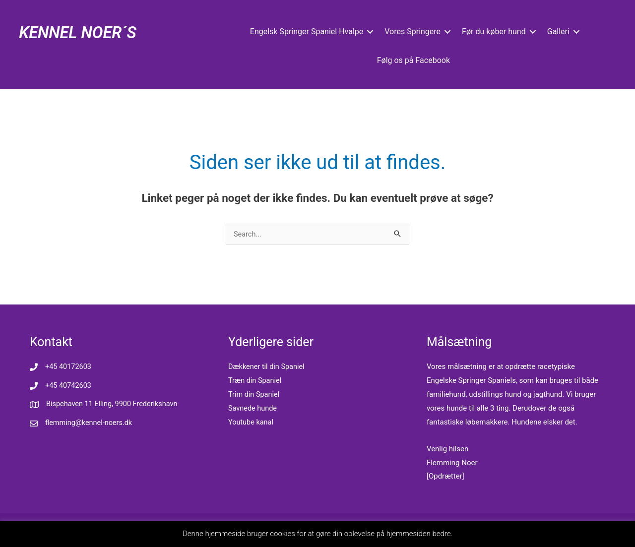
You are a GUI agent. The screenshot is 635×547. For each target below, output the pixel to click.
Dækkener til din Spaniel (268, 367)
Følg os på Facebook (413, 60)
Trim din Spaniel (254, 394)
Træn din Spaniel (255, 380)
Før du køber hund (494, 31)
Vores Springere (412, 31)
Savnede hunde (253, 408)
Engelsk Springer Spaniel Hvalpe (306, 31)
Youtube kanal (251, 422)
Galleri (558, 31)
